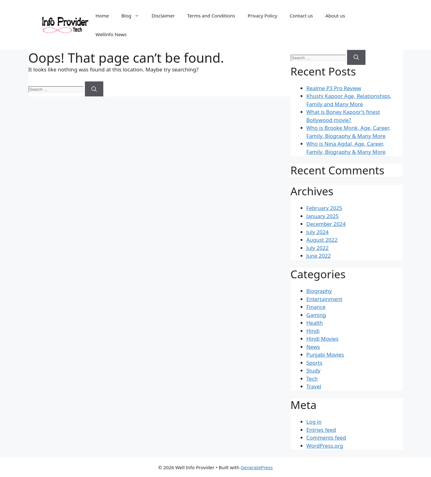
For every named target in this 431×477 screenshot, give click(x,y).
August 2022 (322, 239)
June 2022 (318, 255)
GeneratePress (257, 467)
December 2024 (326, 223)
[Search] (94, 88)
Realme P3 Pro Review (333, 88)
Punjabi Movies (325, 354)
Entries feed (321, 429)
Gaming (316, 315)
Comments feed (326, 437)
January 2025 (322, 216)
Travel (313, 386)
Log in (314, 421)
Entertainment (324, 299)
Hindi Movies (322, 338)
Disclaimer (163, 15)
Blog (133, 15)
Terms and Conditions (211, 15)
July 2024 (317, 232)
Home (102, 15)
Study (313, 370)
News (313, 346)
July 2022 (317, 247)
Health (314, 322)
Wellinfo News (111, 34)
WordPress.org (324, 445)
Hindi (313, 330)
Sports (314, 362)
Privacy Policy (262, 15)
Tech (312, 378)
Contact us (301, 15)
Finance (316, 306)
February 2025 (324, 208)
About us (335, 15)
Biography (319, 290)
